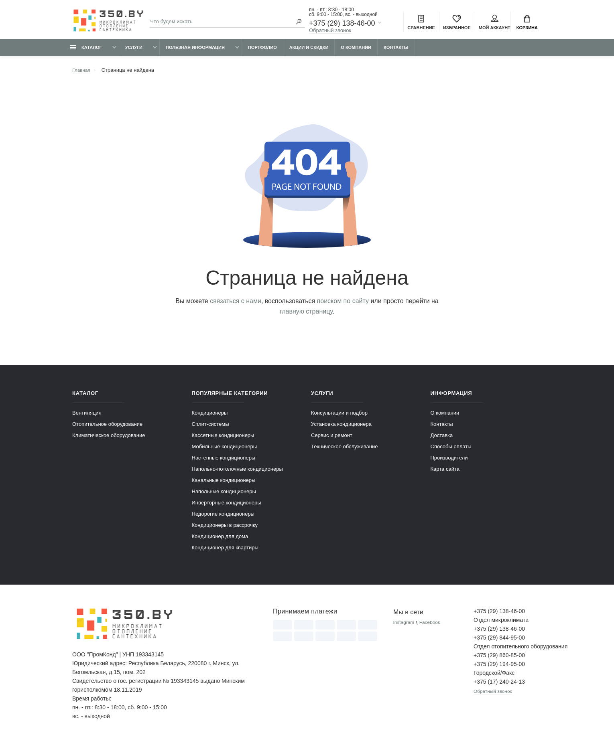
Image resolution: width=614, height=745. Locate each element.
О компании (356, 51)
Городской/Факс (494, 676)
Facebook (433, 627)
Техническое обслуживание (344, 450)
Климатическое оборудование (108, 439)
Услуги (133, 51)
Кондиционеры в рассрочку (225, 529)
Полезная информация (195, 51)
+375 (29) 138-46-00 (342, 24)
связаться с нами (235, 304)
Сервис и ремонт (331, 439)
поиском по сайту (343, 304)
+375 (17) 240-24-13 (499, 685)
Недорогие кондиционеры (223, 517)
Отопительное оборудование (107, 428)
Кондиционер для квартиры (225, 551)
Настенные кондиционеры (224, 461)
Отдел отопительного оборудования (508, 650)
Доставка (442, 439)
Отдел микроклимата (501, 623)
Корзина (527, 23)
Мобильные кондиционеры (224, 450)
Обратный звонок (330, 31)
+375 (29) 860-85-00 (499, 659)
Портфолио (262, 51)
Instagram (405, 627)
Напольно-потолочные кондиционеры (237, 473)
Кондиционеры (210, 416)
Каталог (86, 51)
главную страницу (306, 315)
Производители (449, 461)
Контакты (396, 51)
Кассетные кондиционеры (223, 439)
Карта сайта (445, 473)
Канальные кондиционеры (224, 484)
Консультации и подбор (339, 416)
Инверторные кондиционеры (226, 506)
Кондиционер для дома (220, 540)
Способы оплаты (451, 450)
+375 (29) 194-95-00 (499, 667)
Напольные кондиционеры (224, 495)
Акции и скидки (309, 51)
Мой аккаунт (494, 23)
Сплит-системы (210, 428)
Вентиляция (87, 416)
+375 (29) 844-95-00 (499, 641)
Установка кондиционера (341, 428)
